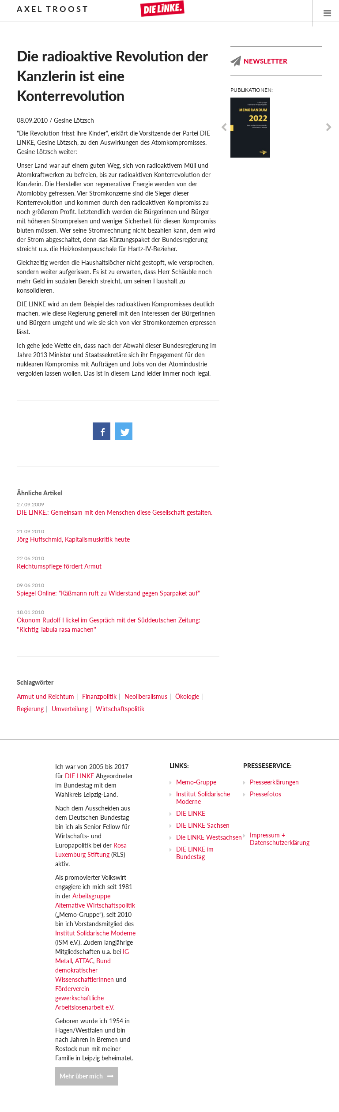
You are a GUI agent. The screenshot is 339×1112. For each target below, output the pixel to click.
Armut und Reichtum (45, 696)
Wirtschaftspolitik (120, 708)
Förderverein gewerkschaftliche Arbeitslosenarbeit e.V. (84, 998)
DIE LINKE (79, 776)
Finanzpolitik (99, 696)
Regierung (30, 708)
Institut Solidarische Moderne (95, 933)
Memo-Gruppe (196, 782)
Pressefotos (265, 794)
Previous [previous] (223, 127)
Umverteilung (70, 708)
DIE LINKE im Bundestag (195, 852)
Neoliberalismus (145, 696)
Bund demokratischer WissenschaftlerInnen (84, 970)
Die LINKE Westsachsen (209, 837)
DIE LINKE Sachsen (203, 825)
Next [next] (328, 127)
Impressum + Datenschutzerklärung (279, 838)
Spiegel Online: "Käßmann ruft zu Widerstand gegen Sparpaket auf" (108, 593)
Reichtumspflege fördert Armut (59, 566)
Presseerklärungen (274, 782)
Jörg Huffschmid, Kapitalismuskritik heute (73, 539)
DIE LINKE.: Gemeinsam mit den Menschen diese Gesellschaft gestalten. (114, 512)
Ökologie (187, 696)
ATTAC (84, 961)
